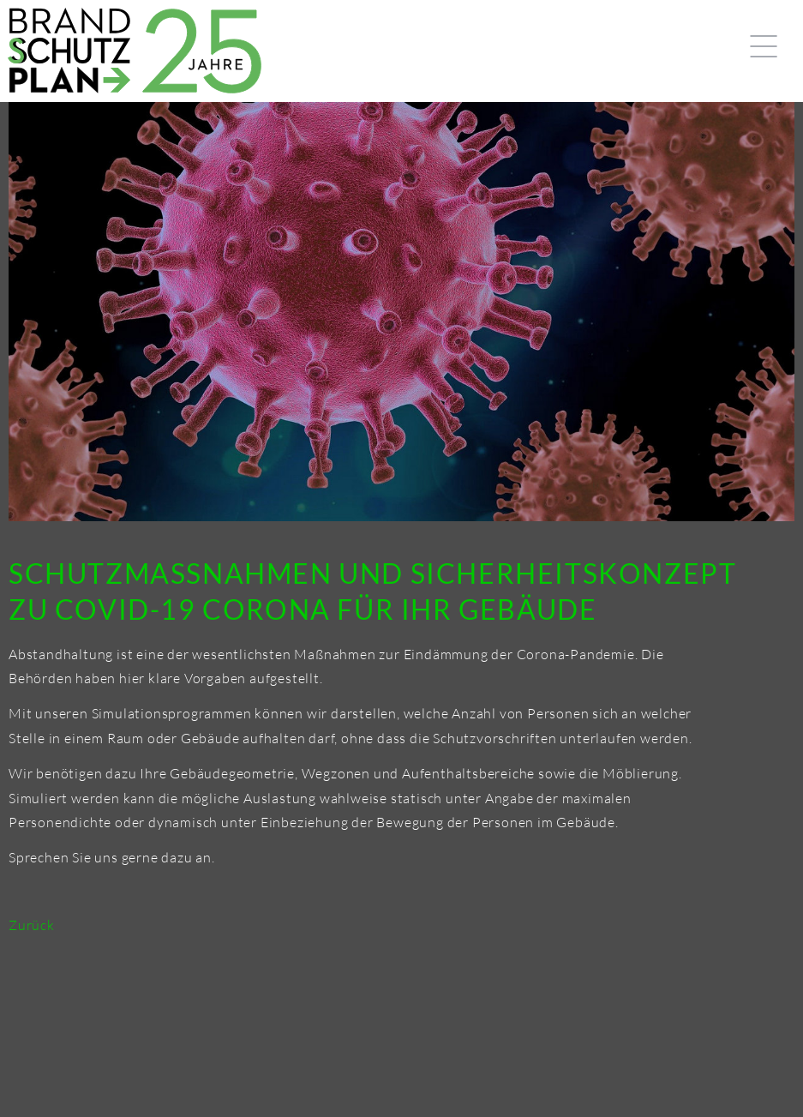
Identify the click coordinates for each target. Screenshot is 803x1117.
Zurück (32, 925)
